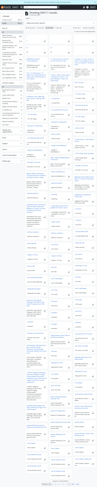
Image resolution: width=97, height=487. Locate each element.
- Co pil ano (78, 209)
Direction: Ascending (88, 28)
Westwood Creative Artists (12, 118)
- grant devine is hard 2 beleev (84, 394)
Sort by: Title (76, 28)
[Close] (95, 2)
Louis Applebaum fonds (12, 78)
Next (77, 484)
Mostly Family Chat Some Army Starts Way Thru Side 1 (36, 427)
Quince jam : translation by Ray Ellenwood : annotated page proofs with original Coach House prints (37, 349)
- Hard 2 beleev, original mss (83, 459)
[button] (84, 7)
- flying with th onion (57, 363)
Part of (4, 28)
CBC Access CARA (83, 196)
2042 (72, 484)
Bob (79, 422)
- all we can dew (79, 128)
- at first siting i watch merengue (84, 153)
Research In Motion (12, 122)
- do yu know (54, 244)
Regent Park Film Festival (12, 107)
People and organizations (7, 131)
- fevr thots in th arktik (81, 346)
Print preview (30, 28)
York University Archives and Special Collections (12, 114)
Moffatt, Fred (12, 98)
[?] (27, 48)
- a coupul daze (55, 98)
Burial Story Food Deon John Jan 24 (84, 407)
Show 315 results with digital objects (84, 31)
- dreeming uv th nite (81, 266)
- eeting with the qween (33, 289)
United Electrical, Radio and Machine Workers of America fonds (12, 54)
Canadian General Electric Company (12, 102)
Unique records (12, 20)
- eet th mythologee (56, 278)
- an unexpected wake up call (35, 138)
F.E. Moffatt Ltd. (12, 110)
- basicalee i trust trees (33, 162)
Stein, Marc (12, 125)
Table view (58, 28)
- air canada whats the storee (59, 110)
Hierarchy (40, 28)
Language (5, 16)
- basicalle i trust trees (81, 165)
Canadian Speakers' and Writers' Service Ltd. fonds (12, 47)
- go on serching (55, 385)
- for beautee (54, 374)
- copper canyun (55, 222)
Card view (49, 28)
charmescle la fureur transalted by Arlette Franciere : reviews (36, 175)
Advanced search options (36, 23)
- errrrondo (54, 290)
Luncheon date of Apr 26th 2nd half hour (60, 336)
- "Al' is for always (32, 114)
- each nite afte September (34, 277)
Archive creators (8, 83)
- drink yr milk (31, 266)
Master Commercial (60, 158)
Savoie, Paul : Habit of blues (83, 358)
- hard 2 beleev (31, 443)
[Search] (40, 7)
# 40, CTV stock (79, 82)
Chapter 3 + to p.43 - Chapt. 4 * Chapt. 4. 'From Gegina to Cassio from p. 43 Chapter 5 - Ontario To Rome (84, 62)
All (3, 32)
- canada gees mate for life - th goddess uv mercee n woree (60, 207)
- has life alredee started (58, 460)
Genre (4, 149)
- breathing (54, 194)
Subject (5, 143)
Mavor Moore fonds (12, 71)
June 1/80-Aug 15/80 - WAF (36, 98)
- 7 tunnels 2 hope (80, 94)
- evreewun (54, 313)
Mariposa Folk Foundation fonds (12, 41)
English (12, 23)
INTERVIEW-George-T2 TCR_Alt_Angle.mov (33, 60)
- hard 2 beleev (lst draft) (34, 454)
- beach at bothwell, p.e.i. (58, 172)
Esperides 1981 (59, 398)
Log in (92, 7)
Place (4, 138)
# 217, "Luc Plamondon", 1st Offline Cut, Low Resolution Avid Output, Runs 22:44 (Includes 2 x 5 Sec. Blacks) (36, 76)
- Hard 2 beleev (79, 447)
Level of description (9, 155)
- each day (54, 267)
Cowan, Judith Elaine (12, 95)
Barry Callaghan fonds (12, 75)
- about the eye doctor (81, 105)
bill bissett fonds (12, 60)
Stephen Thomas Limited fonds (12, 64)
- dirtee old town (79, 243)
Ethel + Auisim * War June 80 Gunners (84, 434)
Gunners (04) (60, 422)
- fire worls (54, 351)
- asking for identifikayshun (59, 145)
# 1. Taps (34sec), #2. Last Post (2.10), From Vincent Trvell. (60, 60)
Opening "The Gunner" (58, 435)
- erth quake (78, 300)
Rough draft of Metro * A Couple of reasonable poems (84, 179)
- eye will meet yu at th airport (83, 334)
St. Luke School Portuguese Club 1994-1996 (36, 303)
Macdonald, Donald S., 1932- (12, 91)
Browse (15, 7)
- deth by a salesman (33, 232)
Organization (58, 411)
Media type (6, 161)
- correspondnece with (81, 231)
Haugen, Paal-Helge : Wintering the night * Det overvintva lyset (36, 407)
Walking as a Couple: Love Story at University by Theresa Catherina (36, 208)
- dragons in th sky (32, 255)
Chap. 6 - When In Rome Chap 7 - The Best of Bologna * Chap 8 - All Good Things (60, 78)
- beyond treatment (56, 183)
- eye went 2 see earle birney (35, 333)
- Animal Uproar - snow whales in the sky (84, 140)
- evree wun (54, 301)
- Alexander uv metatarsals (59, 122)
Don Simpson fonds (12, 68)
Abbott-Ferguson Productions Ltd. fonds (12, 36)
